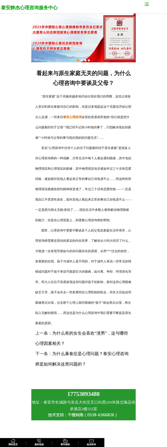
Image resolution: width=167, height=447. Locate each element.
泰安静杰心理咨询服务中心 (29, 7)
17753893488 (83, 394)
